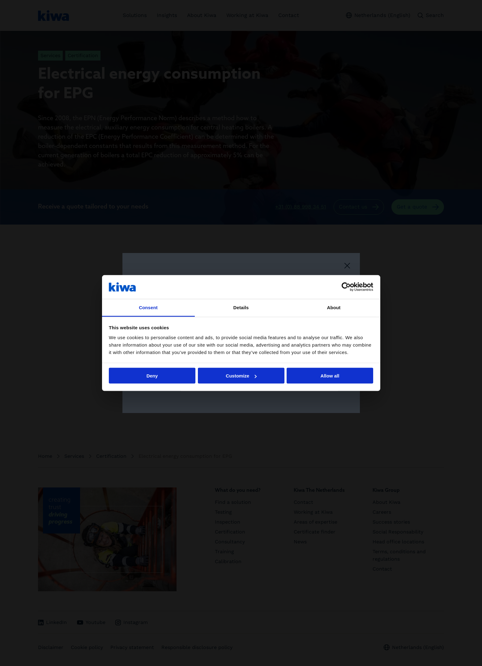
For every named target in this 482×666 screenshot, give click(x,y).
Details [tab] (241, 307)
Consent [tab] (148, 307)
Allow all (330, 375)
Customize (241, 375)
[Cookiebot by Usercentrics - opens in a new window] (346, 287)
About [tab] (334, 307)
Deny (152, 375)
